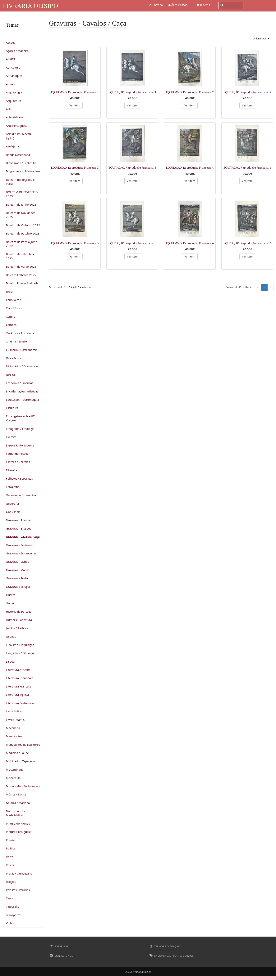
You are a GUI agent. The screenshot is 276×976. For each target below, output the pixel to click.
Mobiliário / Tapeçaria (20, 761)
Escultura (12, 408)
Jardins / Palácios (17, 628)
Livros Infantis (15, 720)
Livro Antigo (14, 711)
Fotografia (12, 487)
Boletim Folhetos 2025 (21, 275)
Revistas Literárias (18, 890)
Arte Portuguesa (16, 126)
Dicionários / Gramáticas (22, 366)
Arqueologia (14, 92)
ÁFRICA (11, 59)
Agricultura (13, 67)
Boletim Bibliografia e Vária (20, 182)
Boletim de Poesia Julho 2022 (21, 244)
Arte (9, 109)
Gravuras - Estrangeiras (21, 553)
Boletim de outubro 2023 (22, 233)
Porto (9, 857)
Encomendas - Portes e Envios (171, 955)
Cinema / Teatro (16, 341)
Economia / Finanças (19, 383)
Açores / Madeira (17, 51)
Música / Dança (16, 794)
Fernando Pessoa (17, 453)
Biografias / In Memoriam (23, 171)
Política (11, 848)
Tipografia (12, 906)
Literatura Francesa (18, 686)
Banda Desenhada (18, 155)
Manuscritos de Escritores (23, 744)
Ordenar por (261, 38)
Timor (10, 898)
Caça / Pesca (14, 308)
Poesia (10, 840)
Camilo (10, 316)
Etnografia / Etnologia (20, 429)
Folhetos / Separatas (19, 478)
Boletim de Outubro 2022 (23, 225)
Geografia (12, 503)
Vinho (10, 923)
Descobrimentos (17, 358)
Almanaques (14, 76)
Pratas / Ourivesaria (19, 873)
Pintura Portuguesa (18, 832)
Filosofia (11, 470)
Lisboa (10, 661)
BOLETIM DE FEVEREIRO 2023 (22, 194)
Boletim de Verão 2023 (21, 266)
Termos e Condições (165, 946)
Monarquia (13, 778)
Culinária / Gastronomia (22, 350)
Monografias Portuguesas (23, 786)
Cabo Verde (13, 300)
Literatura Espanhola (19, 678)
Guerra (10, 595)
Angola (10, 84)
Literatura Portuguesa (20, 703)
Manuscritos (14, 736)
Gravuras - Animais (18, 520)
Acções (10, 42)
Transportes (13, 915)
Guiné (10, 603)
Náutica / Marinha (18, 803)
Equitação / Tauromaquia (22, 399)
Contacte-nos (61, 955)
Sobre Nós (59, 946)
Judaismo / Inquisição (20, 645)
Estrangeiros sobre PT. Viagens (20, 418)
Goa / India (13, 512)
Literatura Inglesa (17, 694)
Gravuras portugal (18, 587)
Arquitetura (13, 101)
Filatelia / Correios (18, 462)
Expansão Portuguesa (20, 445)
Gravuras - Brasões (18, 528)
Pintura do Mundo (18, 823)
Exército (11, 437)
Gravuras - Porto (17, 578)
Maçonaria (13, 728)
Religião (11, 882)
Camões (11, 325)
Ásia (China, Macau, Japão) (19, 136)
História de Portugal (19, 611)
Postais (10, 865)
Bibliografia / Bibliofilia (21, 163)
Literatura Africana (18, 670)
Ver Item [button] (74, 105)
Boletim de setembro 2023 (20, 256)
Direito (10, 375)
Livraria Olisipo (30, 6)
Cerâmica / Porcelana (20, 333)
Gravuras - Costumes (20, 545)
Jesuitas (11, 636)
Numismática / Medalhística (15, 813)
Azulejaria (12, 146)
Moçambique (14, 769)
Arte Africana (14, 117)
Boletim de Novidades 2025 (20, 215)
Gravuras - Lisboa (17, 561)
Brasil (9, 291)
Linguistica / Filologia (20, 653)
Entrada (156, 5)
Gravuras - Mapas (17, 570)
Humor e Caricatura (19, 620)
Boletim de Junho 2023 (21, 204)
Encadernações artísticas (22, 391)
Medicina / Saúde (17, 753)
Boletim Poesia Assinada (22, 283)
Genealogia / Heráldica (21, 495)
